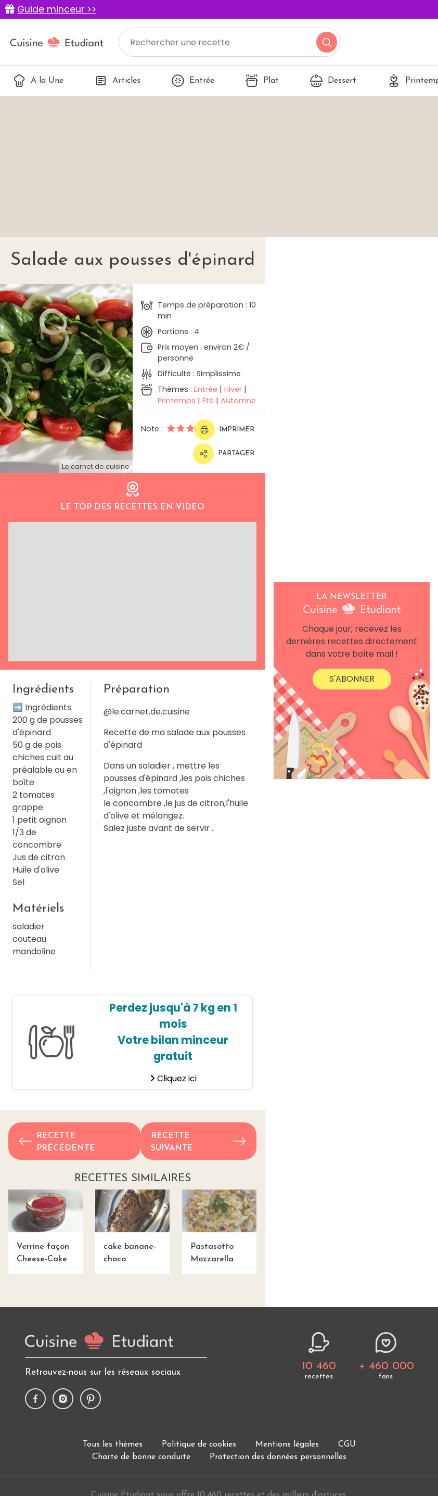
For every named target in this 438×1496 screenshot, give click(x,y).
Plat (262, 80)
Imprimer (224, 429)
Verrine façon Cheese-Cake (45, 1226)
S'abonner (352, 679)
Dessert (333, 80)
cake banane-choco (132, 1226)
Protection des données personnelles (278, 1457)
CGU (347, 1444)
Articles (117, 80)
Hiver (233, 389)
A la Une (38, 80)
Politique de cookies (199, 1444)
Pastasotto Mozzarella (219, 1226)
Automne (238, 400)
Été (208, 400)
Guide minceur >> (56, 9)
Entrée (193, 80)
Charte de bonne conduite (141, 1457)
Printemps (177, 400)
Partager (223, 453)
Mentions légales (287, 1444)
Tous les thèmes (113, 1444)
